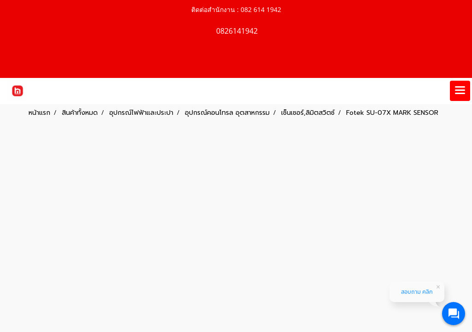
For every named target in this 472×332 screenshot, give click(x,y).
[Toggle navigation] (460, 91)
